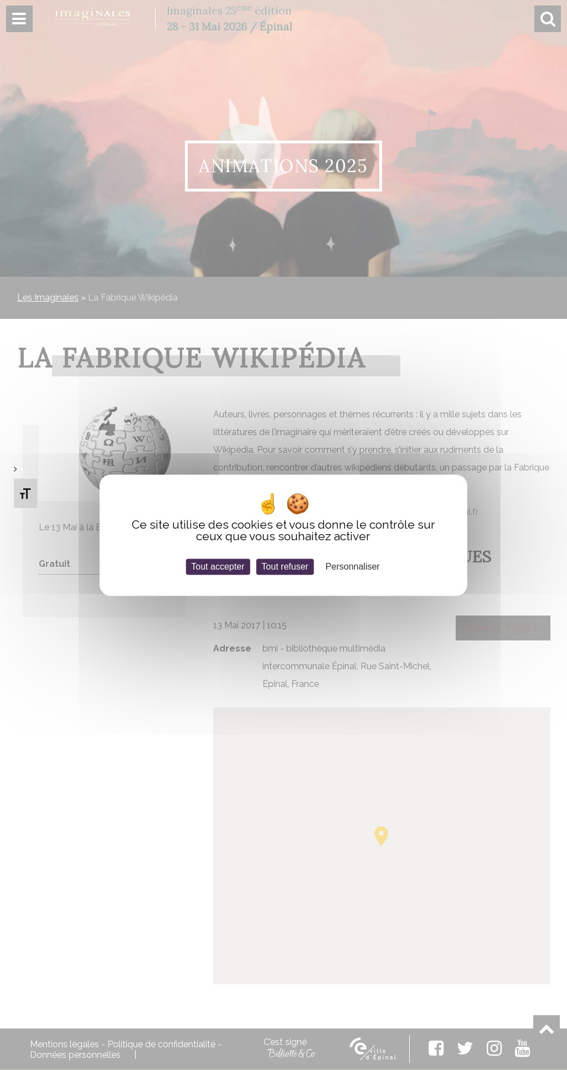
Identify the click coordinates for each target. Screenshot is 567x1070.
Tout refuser (284, 566)
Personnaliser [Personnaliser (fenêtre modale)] (353, 566)
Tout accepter (217, 566)
